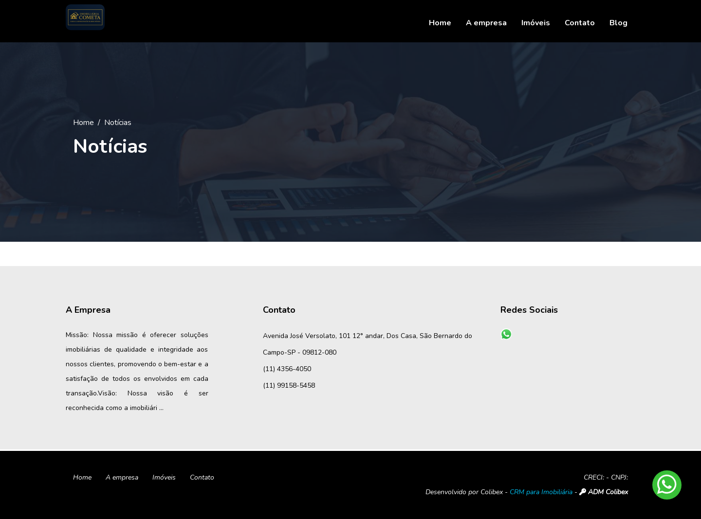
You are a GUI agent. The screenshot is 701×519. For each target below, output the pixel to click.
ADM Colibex (603, 492)
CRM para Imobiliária (541, 492)
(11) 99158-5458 (289, 385)
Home (83, 122)
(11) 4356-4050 (287, 369)
